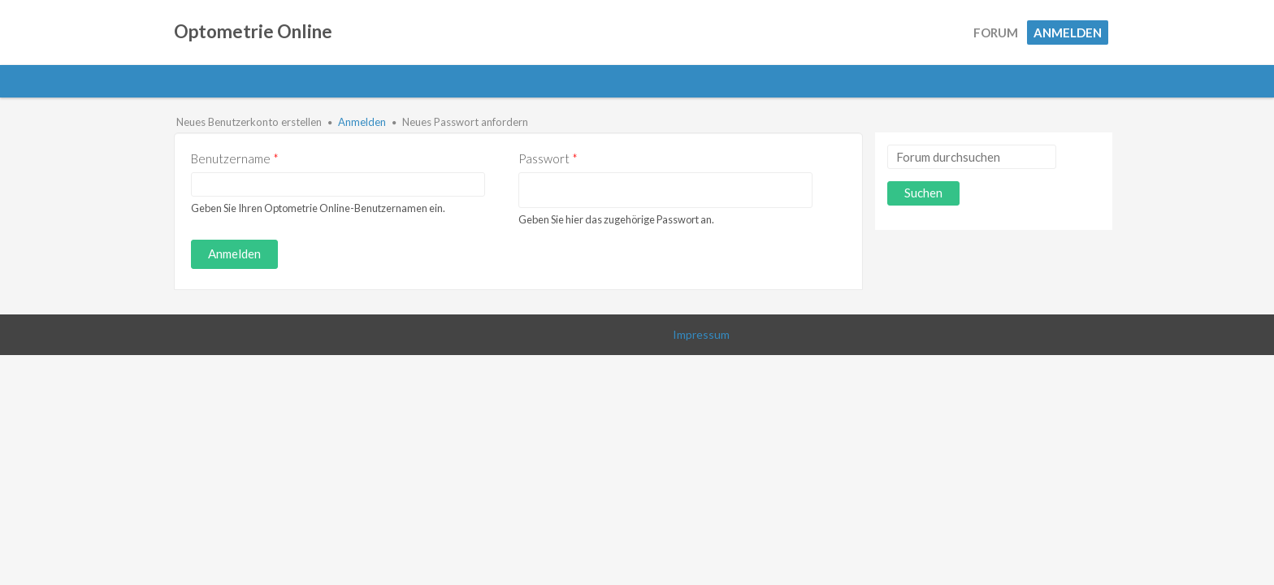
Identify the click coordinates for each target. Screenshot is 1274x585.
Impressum (701, 334)
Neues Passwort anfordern (465, 121)
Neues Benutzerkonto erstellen (249, 121)
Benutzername (235, 158)
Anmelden (1068, 32)
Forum (995, 32)
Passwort (548, 158)
